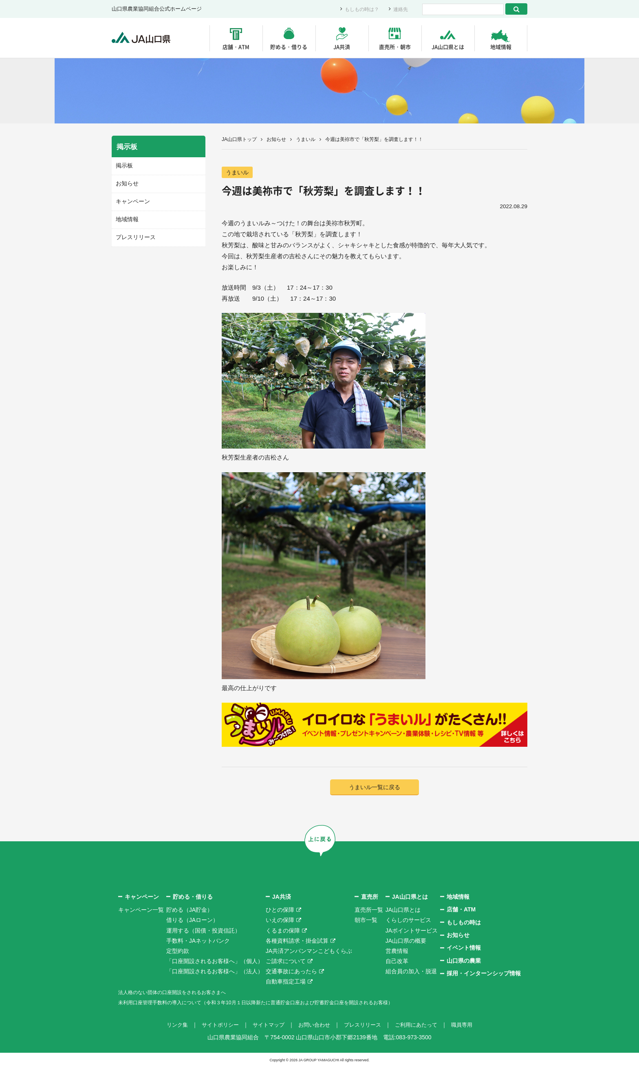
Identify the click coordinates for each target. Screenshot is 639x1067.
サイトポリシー (215, 1025)
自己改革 (397, 961)
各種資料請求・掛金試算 (297, 941)
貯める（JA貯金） (189, 910)
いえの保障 (280, 920)
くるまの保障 (283, 930)
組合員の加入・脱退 (411, 971)
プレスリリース (134, 236)
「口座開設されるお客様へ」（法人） (214, 971)
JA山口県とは (448, 47)
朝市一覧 (366, 920)
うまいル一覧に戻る (374, 787)
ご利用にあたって (421, 1025)
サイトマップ (266, 1025)
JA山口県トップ (239, 139)
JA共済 (341, 47)
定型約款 (177, 951)
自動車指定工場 (286, 982)
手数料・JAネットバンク (198, 941)
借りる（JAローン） (192, 920)
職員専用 (469, 1025)
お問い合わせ (314, 1025)
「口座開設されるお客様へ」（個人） (214, 961)
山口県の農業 (464, 961)
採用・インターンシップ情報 (484, 973)
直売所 (369, 897)
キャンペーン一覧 (141, 910)
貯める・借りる (288, 47)
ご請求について (286, 961)
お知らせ (276, 139)
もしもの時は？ (359, 9)
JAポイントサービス (412, 930)
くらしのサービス (408, 920)
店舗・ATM (236, 47)
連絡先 (400, 9)
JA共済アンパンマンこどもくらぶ (309, 951)
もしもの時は (464, 922)
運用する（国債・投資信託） (203, 930)
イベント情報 (464, 948)
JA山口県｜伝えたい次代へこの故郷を (144, 38)
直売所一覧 (369, 910)
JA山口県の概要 (406, 941)
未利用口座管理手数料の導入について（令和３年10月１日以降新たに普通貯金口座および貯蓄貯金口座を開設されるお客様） (278, 1002)
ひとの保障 (280, 910)
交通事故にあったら (291, 971)
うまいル (305, 139)
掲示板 (124, 166)
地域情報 (500, 47)
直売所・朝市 (395, 47)
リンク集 (169, 1025)
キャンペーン (132, 201)
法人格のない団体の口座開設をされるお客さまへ (181, 992)
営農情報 (397, 951)
